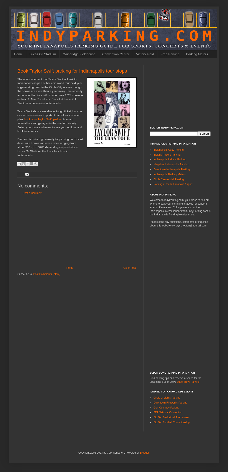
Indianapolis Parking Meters (170, 174)
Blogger (144, 452)
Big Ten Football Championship (172, 422)
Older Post (129, 267)
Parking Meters (197, 54)
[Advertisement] (77, 230)
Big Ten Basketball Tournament (171, 417)
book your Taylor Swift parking (43, 119)
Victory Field (145, 54)
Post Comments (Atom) (46, 274)
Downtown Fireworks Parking (170, 402)
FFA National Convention (168, 412)
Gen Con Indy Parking (166, 407)
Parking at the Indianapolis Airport (173, 184)
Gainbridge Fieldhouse (79, 54)
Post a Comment (32, 193)
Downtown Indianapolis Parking (172, 169)
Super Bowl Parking (188, 381)
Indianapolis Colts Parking (169, 149)
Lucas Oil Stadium (43, 54)
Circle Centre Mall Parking (169, 179)
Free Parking (170, 54)
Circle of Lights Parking (167, 397)
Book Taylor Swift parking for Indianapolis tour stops (72, 71)
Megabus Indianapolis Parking (171, 164)
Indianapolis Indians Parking (170, 159)
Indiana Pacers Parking (167, 154)
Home (18, 54)
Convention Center (115, 54)
